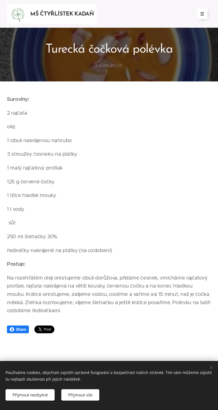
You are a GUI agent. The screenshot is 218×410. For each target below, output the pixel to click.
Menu (200, 13)
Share (18, 329)
